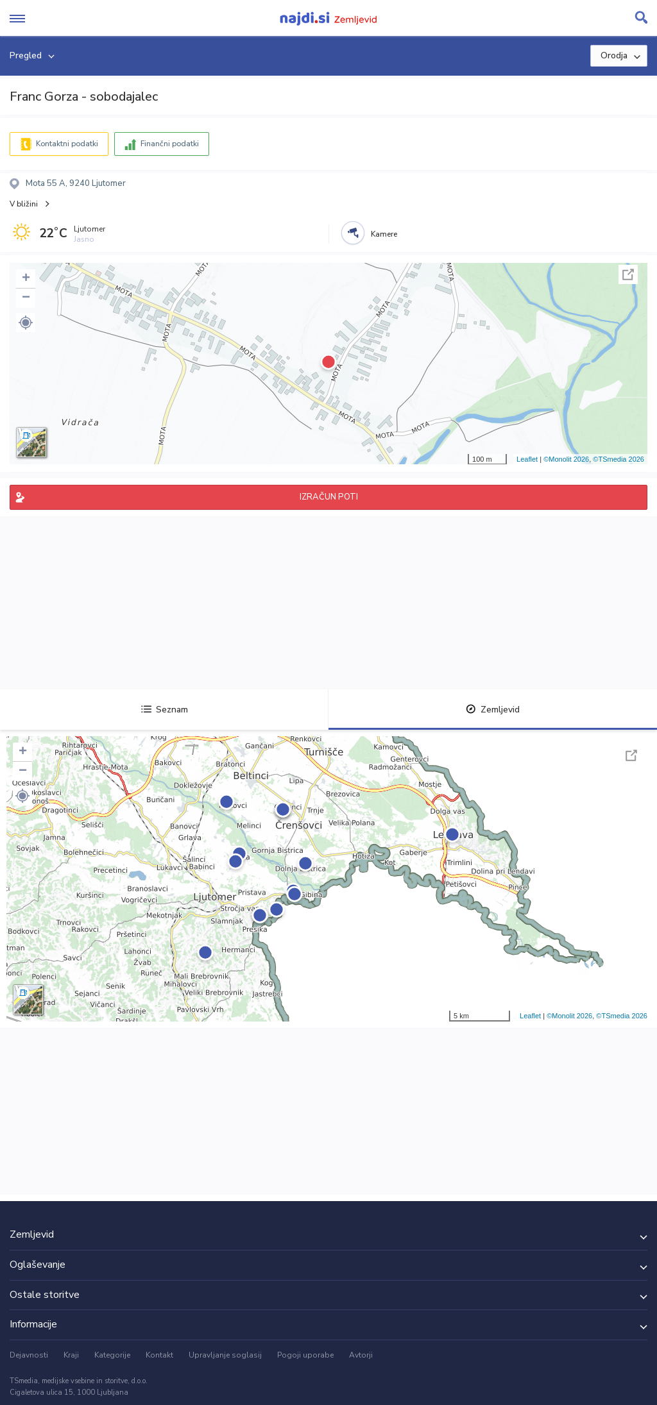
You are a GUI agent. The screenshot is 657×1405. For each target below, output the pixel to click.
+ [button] (26, 279)
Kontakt (159, 1355)
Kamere (384, 234)
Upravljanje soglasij (225, 1355)
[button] (25, 322)
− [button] (26, 298)
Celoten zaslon (628, 274)
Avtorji (361, 1355)
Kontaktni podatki (67, 144)
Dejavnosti (29, 1355)
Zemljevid (493, 709)
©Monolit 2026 (566, 459)
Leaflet (527, 459)
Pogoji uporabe (305, 1355)
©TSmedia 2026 (618, 459)
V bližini (24, 204)
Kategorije (112, 1355)
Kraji (71, 1355)
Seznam (164, 709)
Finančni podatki (170, 144)
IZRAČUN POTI (329, 497)
